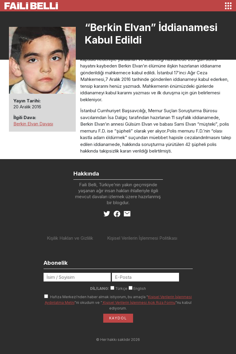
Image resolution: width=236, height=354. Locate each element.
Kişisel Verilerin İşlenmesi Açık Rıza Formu (138, 302)
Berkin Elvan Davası (33, 124)
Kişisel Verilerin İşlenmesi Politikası (142, 238)
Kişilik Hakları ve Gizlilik (70, 238)
